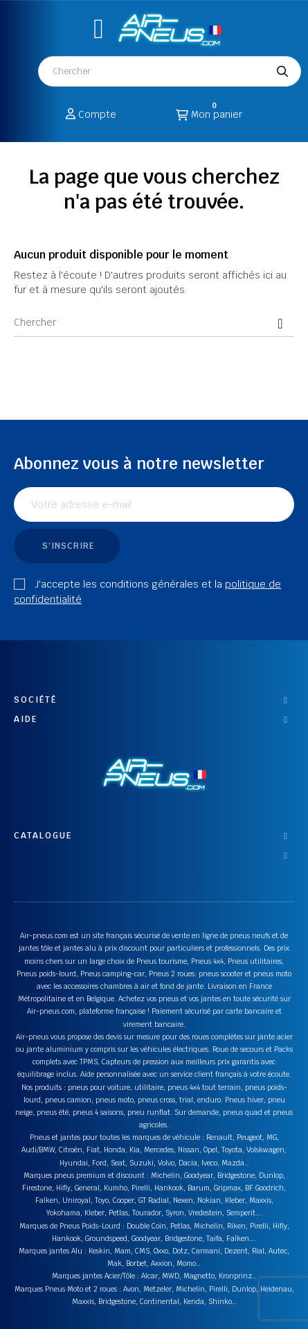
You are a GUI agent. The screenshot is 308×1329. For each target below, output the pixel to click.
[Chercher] (154, 323)
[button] (98, 29)
